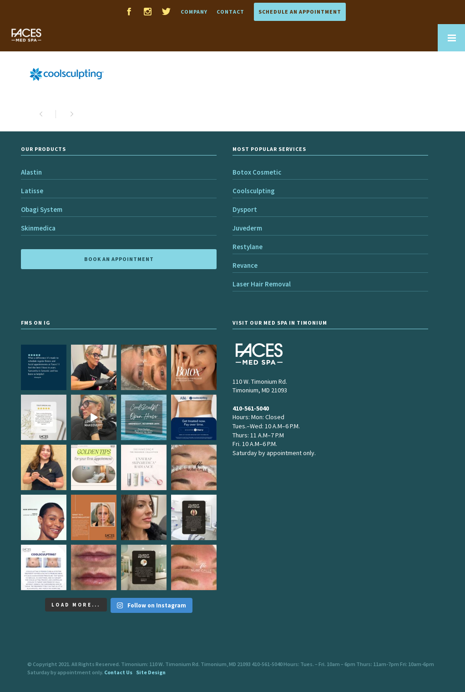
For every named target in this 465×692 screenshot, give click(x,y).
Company (194, 11)
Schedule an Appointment (299, 11)
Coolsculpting (253, 190)
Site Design (151, 672)
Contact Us (118, 672)
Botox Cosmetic (256, 172)
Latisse (32, 190)
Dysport (244, 209)
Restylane (247, 246)
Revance (245, 265)
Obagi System (41, 209)
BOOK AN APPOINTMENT (119, 259)
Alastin (31, 172)
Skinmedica (38, 228)
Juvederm (247, 228)
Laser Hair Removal (261, 284)
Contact (230, 11)
